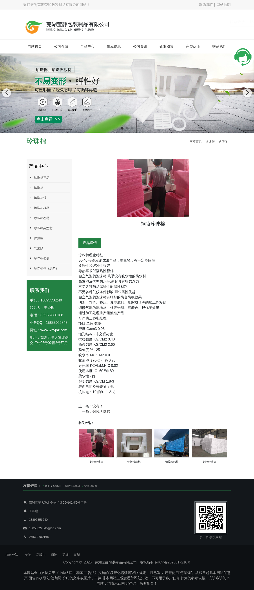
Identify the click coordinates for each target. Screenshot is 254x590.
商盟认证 (193, 46)
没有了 (98, 406)
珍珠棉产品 (39, 177)
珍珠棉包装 (39, 258)
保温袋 (36, 238)
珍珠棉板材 (39, 208)
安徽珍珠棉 (90, 486)
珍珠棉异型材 (41, 228)
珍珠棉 (210, 141)
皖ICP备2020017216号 (173, 562)
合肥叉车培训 (53, 486)
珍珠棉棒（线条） (44, 268)
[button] (122, 128)
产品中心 (87, 46)
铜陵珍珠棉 (101, 411)
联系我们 (206, 5)
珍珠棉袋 (37, 198)
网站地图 (224, 5)
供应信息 (114, 46)
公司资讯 (140, 46)
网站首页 (35, 46)
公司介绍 (61, 46)
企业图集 (167, 46)
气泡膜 (36, 248)
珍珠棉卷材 (39, 218)
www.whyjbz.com (53, 330)
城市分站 (12, 554)
